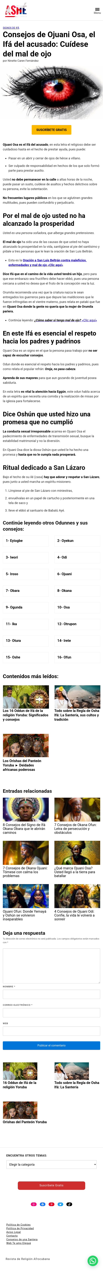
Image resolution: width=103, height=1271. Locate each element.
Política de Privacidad (20, 1228)
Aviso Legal (13, 1232)
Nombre (9, 986)
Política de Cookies (18, 1224)
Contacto (12, 1235)
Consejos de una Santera (22, 1239)
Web (5, 1023)
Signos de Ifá (11, 27)
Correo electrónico (18, 1005)
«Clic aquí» (65, 320)
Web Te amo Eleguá (18, 1243)
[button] (93, 1261)
